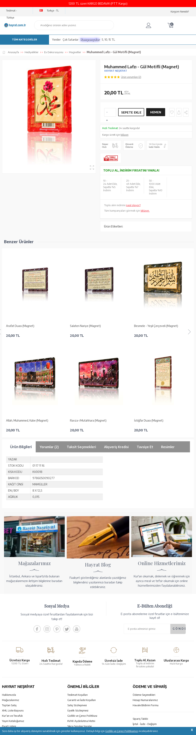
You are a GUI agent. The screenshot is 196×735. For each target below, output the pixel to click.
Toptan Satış (9, 610)
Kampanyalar (90, 39)
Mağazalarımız (10, 605)
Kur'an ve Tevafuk (12, 621)
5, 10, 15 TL (108, 39)
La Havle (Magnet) (145, 326)
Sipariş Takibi (140, 624)
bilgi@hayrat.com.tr (14, 676)
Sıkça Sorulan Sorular (79, 631)
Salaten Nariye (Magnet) (21, 326)
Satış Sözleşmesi (77, 610)
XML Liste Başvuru (13, 615)
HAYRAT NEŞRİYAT (115, 70)
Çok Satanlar (70, 39)
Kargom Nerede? (180, 11)
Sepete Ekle (131, 112)
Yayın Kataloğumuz (13, 626)
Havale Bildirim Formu (145, 610)
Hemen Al (155, 113)
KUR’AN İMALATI (19, 700)
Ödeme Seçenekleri (144, 600)
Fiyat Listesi (9, 631)
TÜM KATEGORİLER (24, 39)
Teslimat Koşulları (77, 600)
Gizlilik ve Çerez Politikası (82, 621)
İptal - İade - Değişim (145, 629)
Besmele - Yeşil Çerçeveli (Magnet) (92, 326)
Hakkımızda (9, 600)
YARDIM (111, 700)
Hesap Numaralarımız (145, 605)
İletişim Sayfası (10, 681)
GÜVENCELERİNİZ (71, 700)
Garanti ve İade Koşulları (81, 605)
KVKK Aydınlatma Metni (81, 626)
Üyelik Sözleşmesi (77, 615)
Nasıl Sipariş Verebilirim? (147, 634)
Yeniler (56, 39)
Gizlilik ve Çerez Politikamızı (121, 731)
